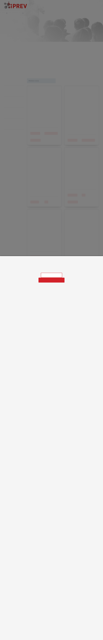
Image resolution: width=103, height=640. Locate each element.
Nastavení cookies (51, 275)
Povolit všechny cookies (51, 280)
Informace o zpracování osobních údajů (51, 270)
